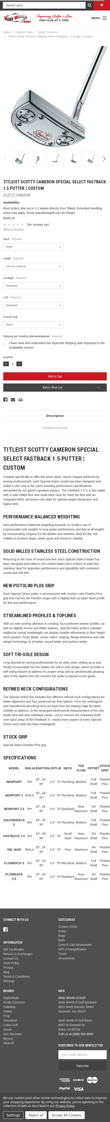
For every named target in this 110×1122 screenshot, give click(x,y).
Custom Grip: (10, 316)
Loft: (11, 297)
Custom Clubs (24, 32)
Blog (6, 972)
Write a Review (13, 229)
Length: (13, 258)
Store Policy (11, 963)
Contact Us (10, 958)
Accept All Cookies (66, 1115)
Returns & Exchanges (17, 954)
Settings (13, 1115)
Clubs (62, 931)
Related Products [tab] (55, 428)
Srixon (7, 1029)
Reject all (36, 1115)
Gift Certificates (13, 949)
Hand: (12, 239)
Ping (6, 1016)
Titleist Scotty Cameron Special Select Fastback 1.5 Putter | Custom (50, 36)
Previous (6, 158)
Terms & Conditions (16, 976)
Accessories (66, 958)
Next (104, 158)
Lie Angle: (14, 278)
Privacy (8, 967)
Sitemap (8, 981)
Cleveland (10, 1020)
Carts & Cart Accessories (75, 944)
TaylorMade (11, 998)
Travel (62, 953)
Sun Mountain (12, 1034)
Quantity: (8, 357)
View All (8, 1043)
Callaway (9, 1007)
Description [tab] (55, 415)
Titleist (7, 1011)
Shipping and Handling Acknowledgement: (32, 336)
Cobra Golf (10, 1025)
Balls (61, 940)
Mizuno (8, 1038)
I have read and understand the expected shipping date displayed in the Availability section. (57, 345)
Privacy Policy (65, 1106)
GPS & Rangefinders (72, 949)
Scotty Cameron (48, 32)
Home (7, 32)
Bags (61, 935)
